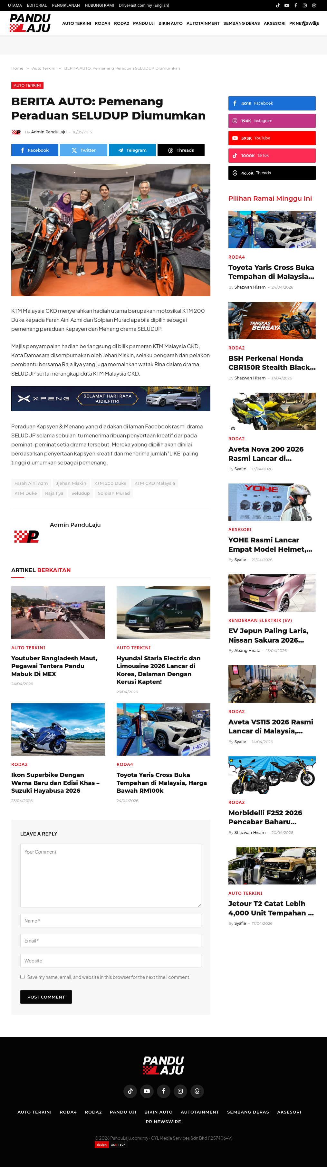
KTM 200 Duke (110, 483)
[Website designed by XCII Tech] (111, 1144)
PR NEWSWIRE (163, 1121)
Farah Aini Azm (31, 483)
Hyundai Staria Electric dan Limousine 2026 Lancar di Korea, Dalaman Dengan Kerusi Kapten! (159, 670)
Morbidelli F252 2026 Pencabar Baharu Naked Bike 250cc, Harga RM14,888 (265, 818)
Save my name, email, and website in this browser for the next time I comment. (108, 977)
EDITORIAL (37, 5)
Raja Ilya (54, 493)
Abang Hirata (247, 650)
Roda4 (103, 23)
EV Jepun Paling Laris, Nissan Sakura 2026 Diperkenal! (268, 636)
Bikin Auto (171, 23)
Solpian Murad (114, 493)
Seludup (81, 493)
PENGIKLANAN (66, 5)
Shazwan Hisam (250, 287)
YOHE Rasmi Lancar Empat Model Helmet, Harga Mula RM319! (267, 545)
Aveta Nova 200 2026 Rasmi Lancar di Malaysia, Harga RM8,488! (265, 454)
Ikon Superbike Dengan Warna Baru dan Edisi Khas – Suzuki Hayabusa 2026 (55, 782)
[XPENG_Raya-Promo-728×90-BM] (110, 409)
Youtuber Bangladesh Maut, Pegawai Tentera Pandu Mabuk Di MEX (54, 666)
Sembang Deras (242, 23)
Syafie (240, 468)
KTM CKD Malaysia (154, 483)
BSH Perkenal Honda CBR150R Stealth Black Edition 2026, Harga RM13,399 (269, 363)
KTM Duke (25, 493)
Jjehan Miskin (71, 483)
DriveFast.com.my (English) (144, 5)
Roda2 (121, 23)
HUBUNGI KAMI (99, 5)
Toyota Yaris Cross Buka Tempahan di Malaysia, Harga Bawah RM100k (162, 782)
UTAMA (15, 5)
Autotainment (203, 23)
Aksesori (274, 23)
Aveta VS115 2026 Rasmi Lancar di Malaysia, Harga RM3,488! (270, 727)
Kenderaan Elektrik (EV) (260, 620)
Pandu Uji (144, 23)
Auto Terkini (76, 23)
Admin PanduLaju (49, 131)
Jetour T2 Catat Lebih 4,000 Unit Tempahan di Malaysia (271, 909)
